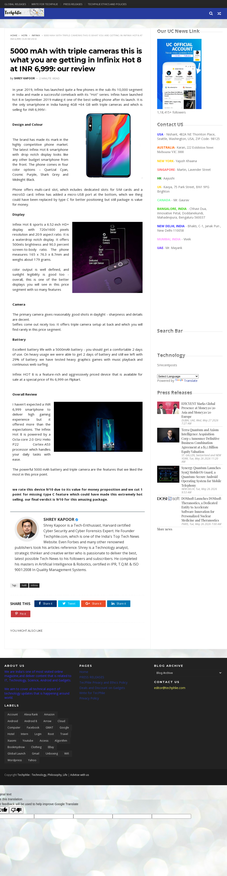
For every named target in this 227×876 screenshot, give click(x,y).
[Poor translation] (16, 810)
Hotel (11, 734)
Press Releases (72, 4)
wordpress (15, 760)
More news (164, 529)
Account (13, 714)
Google (64, 727)
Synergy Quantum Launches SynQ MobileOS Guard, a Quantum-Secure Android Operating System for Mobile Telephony (201, 476)
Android (13, 721)
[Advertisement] (190, 293)
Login (38, 734)
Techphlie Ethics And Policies (107, 4)
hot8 (24, 35)
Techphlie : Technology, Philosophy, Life (42, 775)
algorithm (61, 741)
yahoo (32, 760)
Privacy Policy (89, 698)
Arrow (47, 721)
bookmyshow (16, 747)
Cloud (61, 721)
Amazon (49, 714)
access (44, 741)
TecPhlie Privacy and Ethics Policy (103, 682)
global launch (16, 753)
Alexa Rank (31, 714)
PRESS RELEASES (91, 677)
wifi (66, 753)
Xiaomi (12, 741)
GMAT (49, 727)
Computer (14, 727)
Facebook (33, 727)
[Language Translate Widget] (178, 376)
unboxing (52, 753)
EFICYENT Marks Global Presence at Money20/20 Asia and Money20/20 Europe (198, 410)
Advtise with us (79, 775)
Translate (186, 380)
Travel (64, 734)
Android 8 (30, 721)
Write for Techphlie (44, 4)
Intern (24, 734)
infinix (36, 35)
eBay (51, 747)
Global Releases (15, 4)
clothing (36, 747)
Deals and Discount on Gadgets (102, 688)
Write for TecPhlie (92, 693)
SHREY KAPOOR (58, 519)
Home (14, 35)
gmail (35, 753)
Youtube (28, 741)
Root (51, 734)
